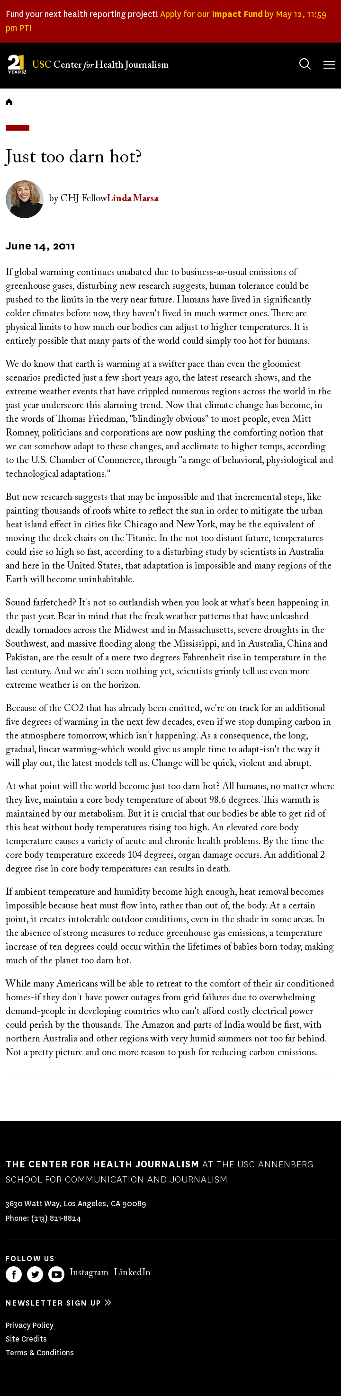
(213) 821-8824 (56, 1218)
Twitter (35, 1274)
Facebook (14, 1274)
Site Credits (26, 1339)
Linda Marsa (132, 199)
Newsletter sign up (53, 1303)
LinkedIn (132, 1273)
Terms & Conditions (40, 1353)
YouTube (56, 1274)
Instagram (89, 1273)
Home (9, 101)
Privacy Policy (30, 1325)
